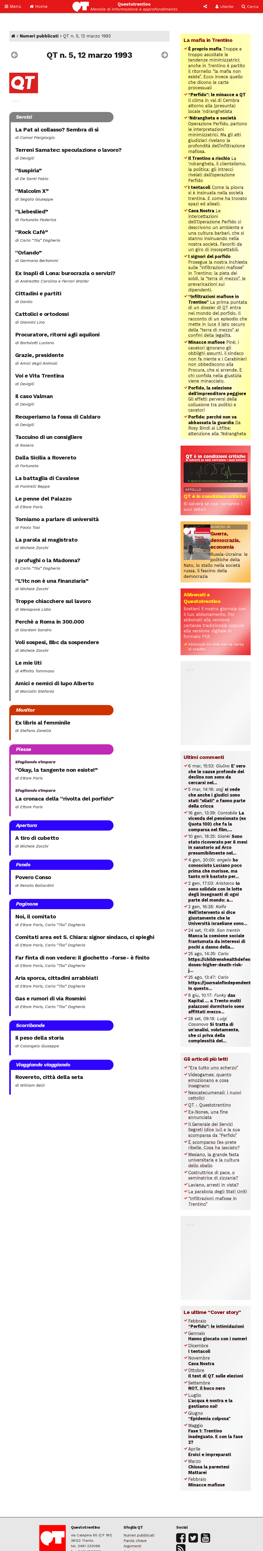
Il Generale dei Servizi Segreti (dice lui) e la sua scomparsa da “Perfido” (214, 1130)
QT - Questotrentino (209, 1105)
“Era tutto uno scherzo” (213, 1067)
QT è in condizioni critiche (215, 496)
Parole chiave (135, 1540)
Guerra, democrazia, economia (225, 540)
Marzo (208, 1467)
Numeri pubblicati (39, 36)
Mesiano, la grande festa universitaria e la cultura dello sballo (213, 1160)
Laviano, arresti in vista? (213, 1184)
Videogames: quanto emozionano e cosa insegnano (209, 1080)
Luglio (210, 1401)
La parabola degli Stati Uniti (217, 1191)
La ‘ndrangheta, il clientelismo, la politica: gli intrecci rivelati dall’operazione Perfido (217, 169)
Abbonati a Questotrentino (202, 597)
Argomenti (132, 1546)
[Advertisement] (222, 704)
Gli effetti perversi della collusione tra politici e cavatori (217, 399)
